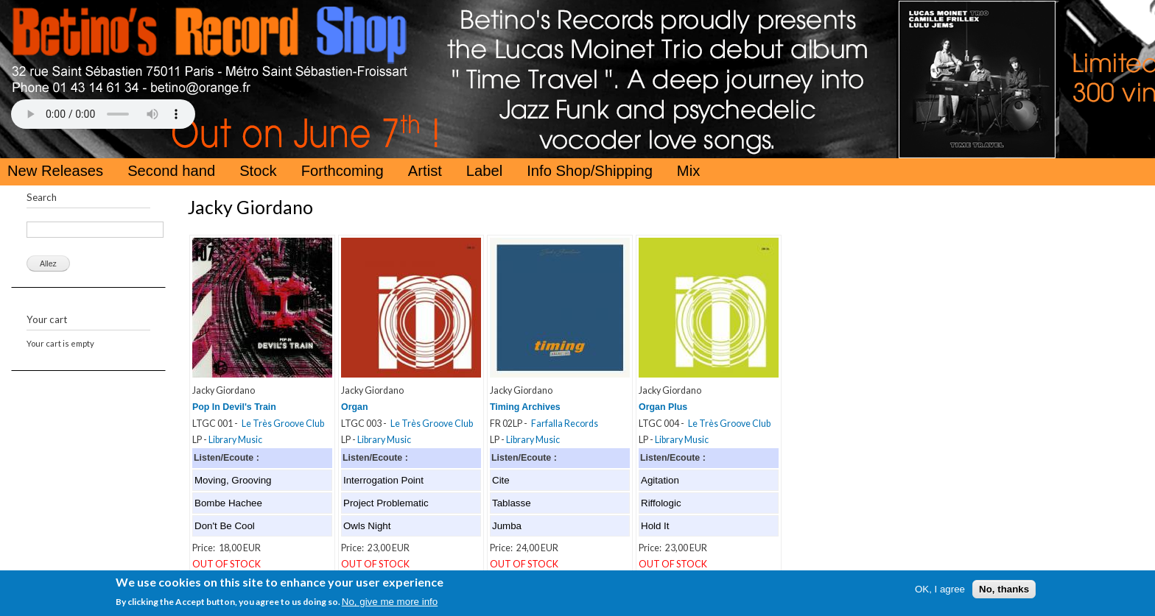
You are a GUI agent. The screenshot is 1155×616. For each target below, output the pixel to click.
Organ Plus (663, 407)
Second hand (171, 171)
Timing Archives (525, 407)
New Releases (55, 171)
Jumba (507, 525)
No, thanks (1004, 589)
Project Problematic (386, 503)
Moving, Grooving (232, 480)
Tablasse (511, 503)
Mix (688, 171)
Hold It (655, 525)
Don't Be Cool (224, 525)
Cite (501, 480)
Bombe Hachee (228, 503)
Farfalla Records (564, 423)
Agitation (660, 480)
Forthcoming (342, 171)
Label (484, 171)
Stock (258, 171)
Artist (425, 171)
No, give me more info (390, 601)
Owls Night (366, 525)
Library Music (235, 439)
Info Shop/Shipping (590, 171)
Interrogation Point (383, 480)
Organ (354, 407)
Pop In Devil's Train (234, 407)
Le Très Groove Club (283, 423)
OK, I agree (940, 589)
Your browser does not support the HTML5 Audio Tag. (103, 114)
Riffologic (661, 503)
